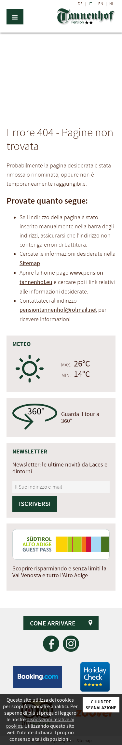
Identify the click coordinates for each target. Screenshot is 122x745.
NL (111, 4)
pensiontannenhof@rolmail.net (58, 310)
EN (100, 4)
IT (90, 4)
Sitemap (30, 263)
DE (80, 4)
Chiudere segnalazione (101, 704)
